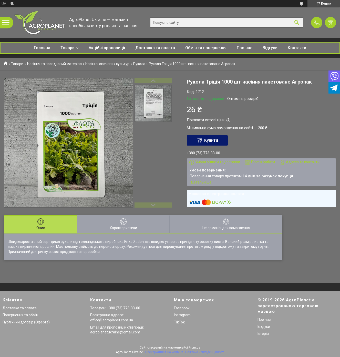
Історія (263, 334)
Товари (67, 47)
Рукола (139, 64)
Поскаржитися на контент (164, 352)
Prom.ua (194, 347)
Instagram (182, 315)
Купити (211, 140)
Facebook (182, 308)
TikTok (179, 322)
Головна (42, 47)
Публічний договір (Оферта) (26, 322)
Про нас (244, 47)
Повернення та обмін (20, 315)
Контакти (297, 47)
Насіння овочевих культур (107, 64)
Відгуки (270, 47)
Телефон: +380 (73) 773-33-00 (115, 308)
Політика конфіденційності (204, 352)
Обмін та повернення (205, 47)
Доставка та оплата (155, 47)
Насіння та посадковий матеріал (54, 64)
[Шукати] (297, 22)
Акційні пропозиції (107, 47)
